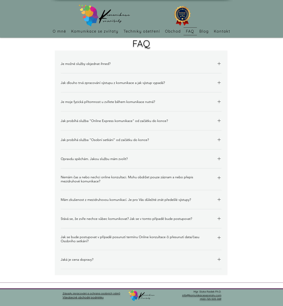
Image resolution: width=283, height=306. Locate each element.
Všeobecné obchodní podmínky (83, 297)
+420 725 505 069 (210, 298)
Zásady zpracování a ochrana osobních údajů (91, 293)
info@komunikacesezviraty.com (201, 295)
